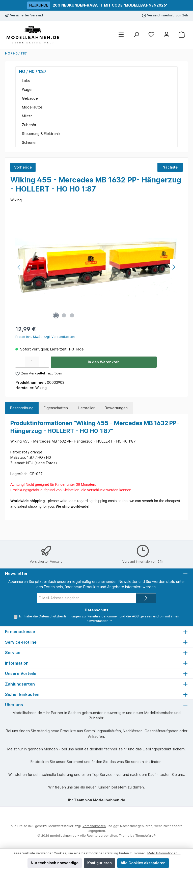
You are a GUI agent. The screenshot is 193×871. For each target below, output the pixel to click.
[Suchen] (136, 35)
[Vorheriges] (19, 267)
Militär (27, 116)
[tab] (22, 408)
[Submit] (146, 598)
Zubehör (29, 125)
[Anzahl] (32, 362)
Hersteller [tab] (86, 408)
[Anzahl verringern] (20, 362)
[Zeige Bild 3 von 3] (72, 315)
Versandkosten (94, 826)
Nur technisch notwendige (54, 863)
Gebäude (30, 98)
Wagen (28, 89)
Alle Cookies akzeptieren (143, 863)
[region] (96, 267)
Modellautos (32, 107)
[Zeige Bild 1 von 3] (56, 315)
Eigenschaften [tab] (56, 408)
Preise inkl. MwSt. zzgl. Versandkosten (45, 337)
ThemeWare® (145, 835)
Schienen (30, 142)
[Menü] (121, 35)
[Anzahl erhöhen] (44, 362)
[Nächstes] (173, 267)
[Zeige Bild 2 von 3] (64, 315)
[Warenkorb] (181, 35)
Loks (26, 80)
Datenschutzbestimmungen (60, 616)
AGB (135, 616)
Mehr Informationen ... (164, 853)
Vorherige (23, 167)
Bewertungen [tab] (116, 408)
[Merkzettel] (151, 35)
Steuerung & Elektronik (41, 133)
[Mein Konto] (166, 35)
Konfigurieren (99, 863)
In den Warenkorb (104, 362)
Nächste (170, 167)
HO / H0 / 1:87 (32, 71)
